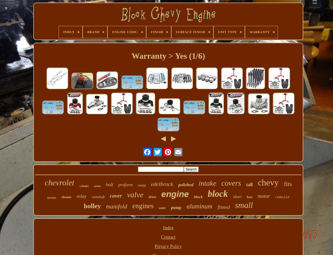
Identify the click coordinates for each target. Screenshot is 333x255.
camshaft (98, 197)
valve (135, 194)
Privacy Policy (168, 246)
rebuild (282, 197)
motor (264, 196)
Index (168, 227)
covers (231, 183)
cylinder (84, 186)
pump (176, 207)
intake (207, 183)
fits (288, 184)
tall (249, 184)
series (97, 186)
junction (51, 197)
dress (152, 197)
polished (185, 184)
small (244, 205)
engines (142, 206)
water (162, 208)
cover (116, 196)
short (237, 196)
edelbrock (162, 184)
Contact (168, 237)
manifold (116, 206)
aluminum (199, 206)
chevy (268, 182)
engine (175, 194)
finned (224, 207)
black (198, 197)
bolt (109, 184)
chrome (66, 197)
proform (125, 184)
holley (92, 206)
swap (142, 185)
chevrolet (59, 182)
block (218, 194)
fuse (249, 197)
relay (81, 196)
